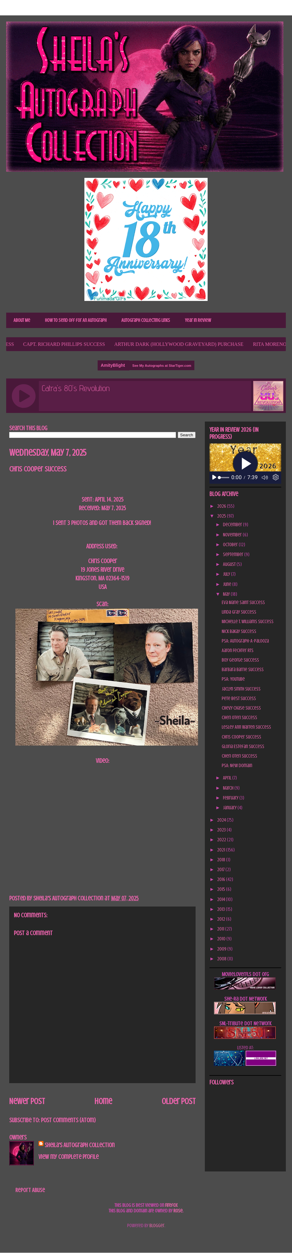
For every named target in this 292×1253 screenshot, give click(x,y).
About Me (22, 320)
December (233, 524)
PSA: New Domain (237, 765)
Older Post (179, 1101)
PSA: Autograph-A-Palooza (245, 641)
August (230, 564)
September (233, 554)
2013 (221, 909)
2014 (221, 899)
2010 (221, 939)
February (231, 798)
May (227, 594)
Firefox (171, 1205)
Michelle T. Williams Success (248, 621)
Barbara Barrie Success (243, 669)
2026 (222, 506)
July (227, 574)
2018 (221, 860)
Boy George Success (240, 660)
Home (103, 1101)
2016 (221, 879)
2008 (222, 959)
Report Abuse (30, 1190)
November (233, 535)
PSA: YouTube (233, 679)
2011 (221, 929)
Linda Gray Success (239, 612)
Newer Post (27, 1101)
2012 (221, 919)
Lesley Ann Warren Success (246, 727)
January (230, 808)
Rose (178, 1211)
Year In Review (198, 320)
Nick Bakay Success (239, 631)
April (227, 778)
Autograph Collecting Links (145, 320)
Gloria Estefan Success (243, 746)
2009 (222, 949)
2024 (222, 820)
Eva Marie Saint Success (243, 602)
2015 (221, 889)
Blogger (156, 1225)
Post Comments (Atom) (68, 1120)
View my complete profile (69, 1156)
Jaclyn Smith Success (241, 689)
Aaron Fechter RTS (237, 650)
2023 (222, 830)
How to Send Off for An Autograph (76, 320)
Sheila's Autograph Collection (80, 1145)
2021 (221, 850)
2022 (222, 840)
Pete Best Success (239, 698)
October (231, 544)
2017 (221, 869)
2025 (222, 516)
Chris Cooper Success (241, 737)
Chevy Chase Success (241, 708)
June (227, 584)
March (228, 788)
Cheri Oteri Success (239, 717)
